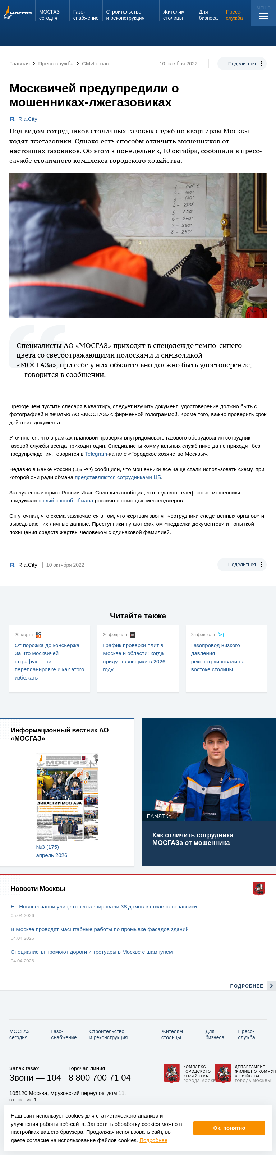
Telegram (96, 454)
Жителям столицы (172, 1034)
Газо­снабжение (64, 1034)
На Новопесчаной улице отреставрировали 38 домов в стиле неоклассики (104, 906)
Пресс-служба (246, 1034)
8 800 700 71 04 (99, 1077)
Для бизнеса (215, 1034)
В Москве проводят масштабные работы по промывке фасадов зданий (100, 929)
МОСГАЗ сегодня (19, 1034)
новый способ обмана (65, 500)
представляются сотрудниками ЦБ (118, 477)
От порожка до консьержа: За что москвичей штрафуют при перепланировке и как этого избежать (49, 661)
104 (54, 1077)
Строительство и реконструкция (108, 1034)
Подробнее (153, 1140)
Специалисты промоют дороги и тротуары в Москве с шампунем (91, 952)
